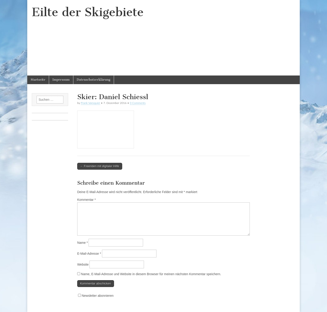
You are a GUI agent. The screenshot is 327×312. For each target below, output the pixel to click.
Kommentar (86, 199)
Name (82, 242)
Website (83, 264)
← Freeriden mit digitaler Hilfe (99, 166)
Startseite (38, 80)
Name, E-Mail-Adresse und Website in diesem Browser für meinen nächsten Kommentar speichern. (151, 274)
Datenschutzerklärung (93, 80)
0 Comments (138, 103)
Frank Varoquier (90, 103)
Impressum (61, 80)
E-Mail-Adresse (89, 253)
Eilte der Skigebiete (88, 12)
